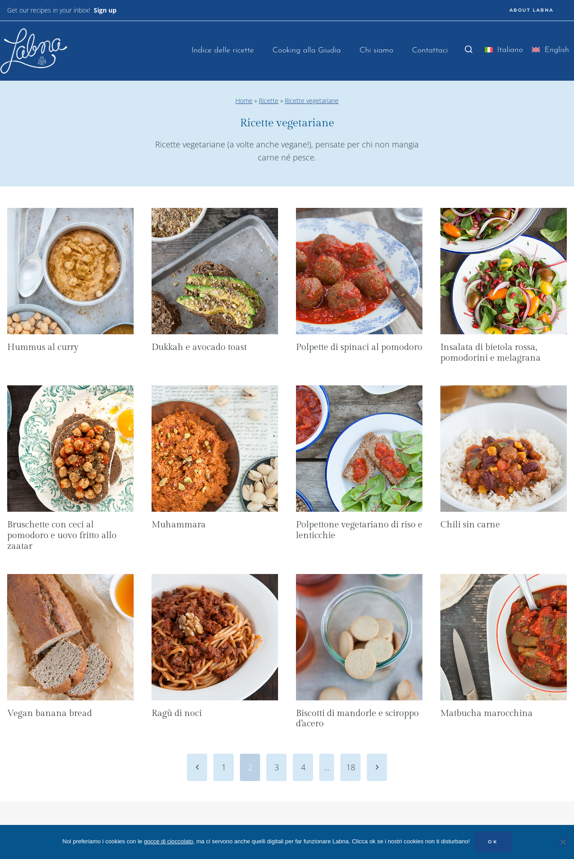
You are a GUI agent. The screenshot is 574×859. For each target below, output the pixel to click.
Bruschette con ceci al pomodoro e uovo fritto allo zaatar (62, 535)
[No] (562, 841)
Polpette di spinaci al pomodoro (359, 347)
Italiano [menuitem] (510, 50)
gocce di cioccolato (168, 841)
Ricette (268, 100)
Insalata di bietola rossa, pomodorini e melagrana (490, 352)
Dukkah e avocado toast (199, 347)
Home (243, 100)
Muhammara (179, 524)
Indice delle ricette (222, 50)
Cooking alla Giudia (306, 50)
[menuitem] (504, 51)
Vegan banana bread (49, 713)
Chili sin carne (470, 524)
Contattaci (430, 50)
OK (493, 842)
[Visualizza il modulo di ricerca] (468, 49)
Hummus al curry (42, 347)
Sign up (105, 10)
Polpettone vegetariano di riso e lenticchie (359, 530)
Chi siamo (376, 50)
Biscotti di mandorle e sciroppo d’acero (357, 719)
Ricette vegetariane (312, 100)
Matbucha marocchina (486, 713)
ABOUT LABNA (531, 10)
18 (350, 767)
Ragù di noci (177, 713)
